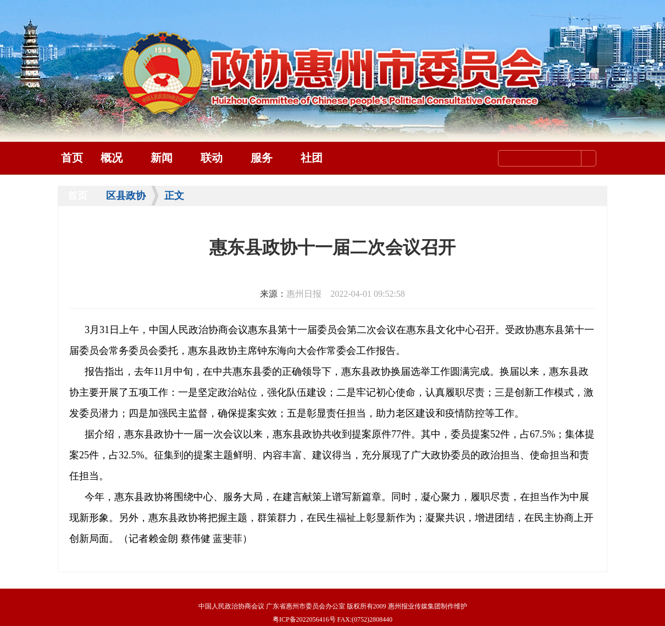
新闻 (162, 158)
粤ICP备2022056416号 (304, 619)
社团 (312, 158)
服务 (262, 158)
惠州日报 (304, 293)
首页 (72, 158)
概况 (112, 158)
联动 (212, 158)
